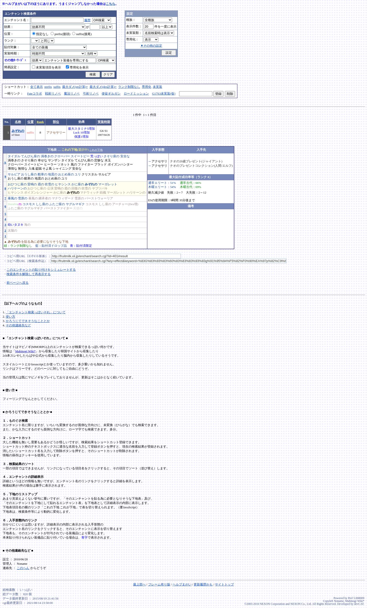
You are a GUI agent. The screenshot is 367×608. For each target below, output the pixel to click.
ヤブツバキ (100, 188)
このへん (23, 568)
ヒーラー (50, 164)
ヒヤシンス (63, 184)
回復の (76, 188)
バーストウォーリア (99, 198)
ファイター (85, 164)
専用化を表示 (77, 67)
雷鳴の (32, 184)
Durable (13, 204)
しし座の (42, 204)
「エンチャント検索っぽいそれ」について (36, 312)
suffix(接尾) (82, 34)
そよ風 (47, 168)
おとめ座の (66, 174)
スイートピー (80, 156)
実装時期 (104, 122)
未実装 (157, 87)
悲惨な (99, 160)
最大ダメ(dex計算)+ (103, 87)
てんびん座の (30, 156)
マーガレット (107, 184)
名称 (18, 122)
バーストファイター (58, 208)
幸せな (42, 160)
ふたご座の (57, 204)
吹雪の (49, 184)
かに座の (77, 184)
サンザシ (54, 160)
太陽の (12, 230)
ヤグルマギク (75, 204)
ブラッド (100, 164)
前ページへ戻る (18, 283)
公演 (50, 188)
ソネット (63, 164)
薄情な (12, 168)
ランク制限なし (129, 87)
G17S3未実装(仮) (163, 93)
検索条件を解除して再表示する (29, 274)
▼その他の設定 (151, 45)
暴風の (12, 198)
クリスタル (89, 174)
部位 (56, 122)
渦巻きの (47, 156)
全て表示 (36, 87)
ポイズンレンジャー (38, 192)
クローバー (62, 156)
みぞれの (18, 131)
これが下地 (96, 149)
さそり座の (111, 156)
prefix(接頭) (60, 34)
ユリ (78, 174)
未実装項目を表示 (46, 67)
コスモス (29, 204)
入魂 (31, 168)
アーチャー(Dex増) (125, 204)
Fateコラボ (34, 93)
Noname (339, 601)
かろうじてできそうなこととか (28, 321)
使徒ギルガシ (111, 93)
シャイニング (62, 168)
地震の (52, 174)
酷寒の (42, 174)
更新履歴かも (203, 584)
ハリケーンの (17, 188)
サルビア (14, 174)
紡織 (103, 192)
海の (27, 224)
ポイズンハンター (120, 164)
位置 (30, 122)
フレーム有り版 (159, 584)
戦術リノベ (53, 93)
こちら (110, 4)
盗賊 (38, 168)
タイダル (14, 156)
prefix (48, 87)
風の (74, 164)
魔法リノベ (72, 93)
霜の (41, 184)
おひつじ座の (17, 184)
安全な (125, 156)
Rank (40, 122)
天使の (78, 208)
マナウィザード (63, 198)
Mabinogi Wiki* (25, 351)
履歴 (87, 20)
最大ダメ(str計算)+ (75, 87)
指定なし (40, 34)
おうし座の (29, 174)
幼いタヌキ (15, 224)
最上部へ (139, 584)
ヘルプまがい (182, 584)
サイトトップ (224, 584)
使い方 (10, 316)
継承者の (44, 198)
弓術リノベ (91, 93)
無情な (22, 168)
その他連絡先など (18, 325)
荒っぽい (96, 156)
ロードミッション (136, 93)
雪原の (22, 198)
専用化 (146, 87)
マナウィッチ (89, 192)
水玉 (108, 160)
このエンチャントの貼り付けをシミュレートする (41, 269)
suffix (57, 87)
